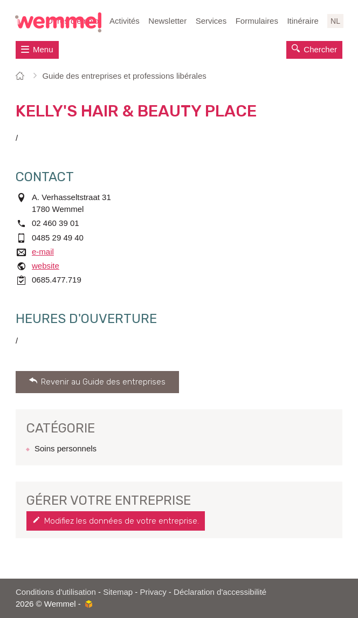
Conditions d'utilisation (56, 591)
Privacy (153, 591)
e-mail (43, 251)
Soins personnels (66, 448)
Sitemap (118, 591)
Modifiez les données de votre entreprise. (121, 521)
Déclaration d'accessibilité (220, 591)
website (45, 265)
